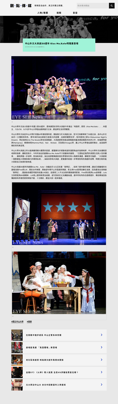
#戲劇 (29, 321)
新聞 (59, 13)
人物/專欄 (42, 13)
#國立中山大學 (17, 321)
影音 (75, 13)
